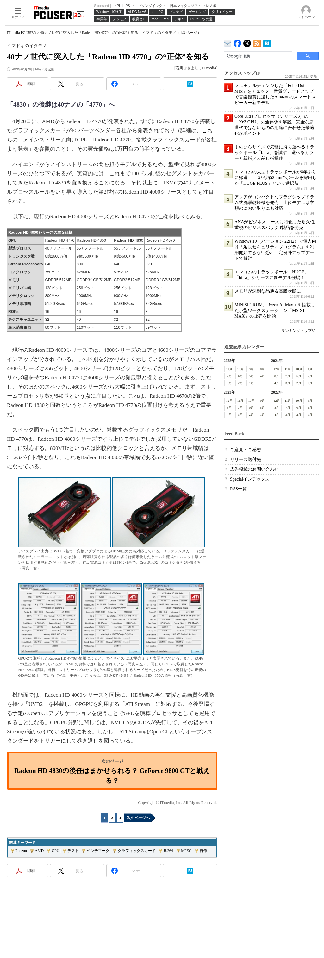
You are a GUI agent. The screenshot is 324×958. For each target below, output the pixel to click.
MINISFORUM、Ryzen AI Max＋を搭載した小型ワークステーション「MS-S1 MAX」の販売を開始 (274, 310)
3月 (229, 383)
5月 (251, 376)
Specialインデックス (250, 479)
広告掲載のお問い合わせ (254, 469)
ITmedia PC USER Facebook (237, 42)
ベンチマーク (98, 851)
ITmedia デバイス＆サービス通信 (228, 42)
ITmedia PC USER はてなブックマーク (267, 42)
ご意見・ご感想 (245, 449)
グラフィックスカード (137, 851)
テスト (73, 851)
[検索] (257, 56)
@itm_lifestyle (247, 42)
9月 (251, 369)
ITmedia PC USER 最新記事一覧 (257, 42)
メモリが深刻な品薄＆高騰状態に (267, 291)
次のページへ (138, 818)
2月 (240, 383)
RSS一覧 (238, 489)
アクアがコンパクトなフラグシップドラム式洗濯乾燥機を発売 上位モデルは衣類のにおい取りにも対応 (274, 203)
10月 (240, 369)
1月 (251, 383)
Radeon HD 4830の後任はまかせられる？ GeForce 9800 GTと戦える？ (112, 775)
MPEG (186, 851)
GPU (55, 851)
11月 (229, 369)
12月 (277, 369)
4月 (262, 376)
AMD (39, 851)
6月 (240, 376)
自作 (203, 851)
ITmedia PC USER (21, 32)
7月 (229, 376)
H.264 (168, 851)
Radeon (21, 851)
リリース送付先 (245, 459)
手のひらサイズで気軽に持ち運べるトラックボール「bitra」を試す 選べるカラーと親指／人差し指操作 (274, 153)
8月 (262, 369)
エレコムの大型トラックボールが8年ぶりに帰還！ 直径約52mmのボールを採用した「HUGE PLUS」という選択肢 (275, 178)
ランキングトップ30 (298, 330)
